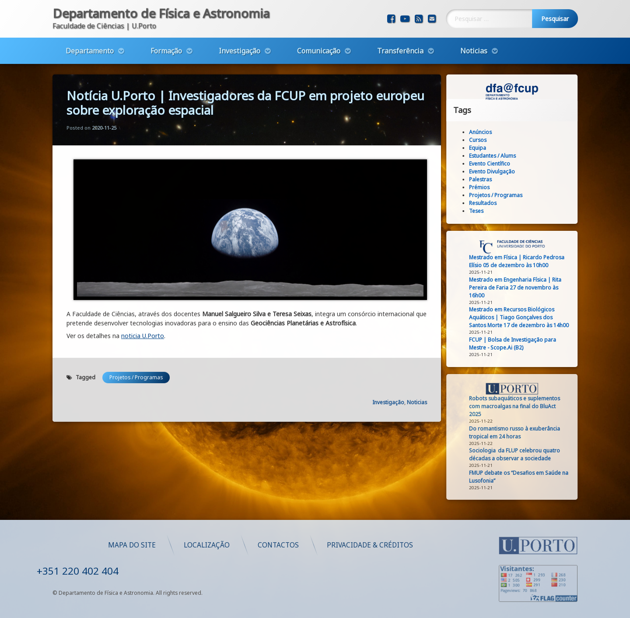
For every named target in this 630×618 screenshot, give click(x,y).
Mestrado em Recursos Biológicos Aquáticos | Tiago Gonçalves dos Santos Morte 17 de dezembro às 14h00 (527, 317)
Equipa (485, 148)
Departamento (90, 47)
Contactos (407, 545)
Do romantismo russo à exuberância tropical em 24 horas (522, 432)
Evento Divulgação (500, 171)
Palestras (488, 179)
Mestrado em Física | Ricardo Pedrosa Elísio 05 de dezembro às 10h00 (524, 261)
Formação (166, 47)
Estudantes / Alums (500, 155)
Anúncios (488, 132)
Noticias (473, 47)
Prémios (487, 187)
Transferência (400, 47)
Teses (484, 211)
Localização (336, 545)
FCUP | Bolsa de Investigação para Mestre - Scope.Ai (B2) (520, 343)
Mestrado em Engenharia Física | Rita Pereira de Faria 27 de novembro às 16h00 (523, 287)
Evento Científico (497, 163)
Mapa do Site (261, 545)
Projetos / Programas (136, 356)
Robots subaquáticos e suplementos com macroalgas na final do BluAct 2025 (522, 406)
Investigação (239, 47)
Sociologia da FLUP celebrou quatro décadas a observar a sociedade (522, 454)
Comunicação (318, 47)
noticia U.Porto (142, 315)
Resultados (490, 203)
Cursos (485, 140)
